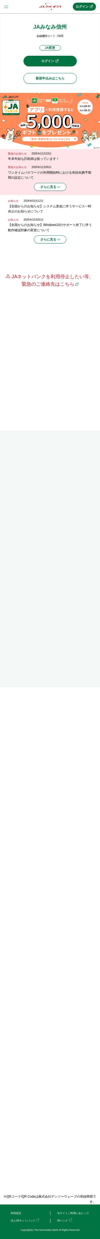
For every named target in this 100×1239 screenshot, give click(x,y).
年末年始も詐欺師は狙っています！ (33, 159)
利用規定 (16, 1213)
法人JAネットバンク (23, 1220)
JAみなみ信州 (50, 27)
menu (6, 7)
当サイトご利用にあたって (73, 1213)
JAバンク (62, 1220)
